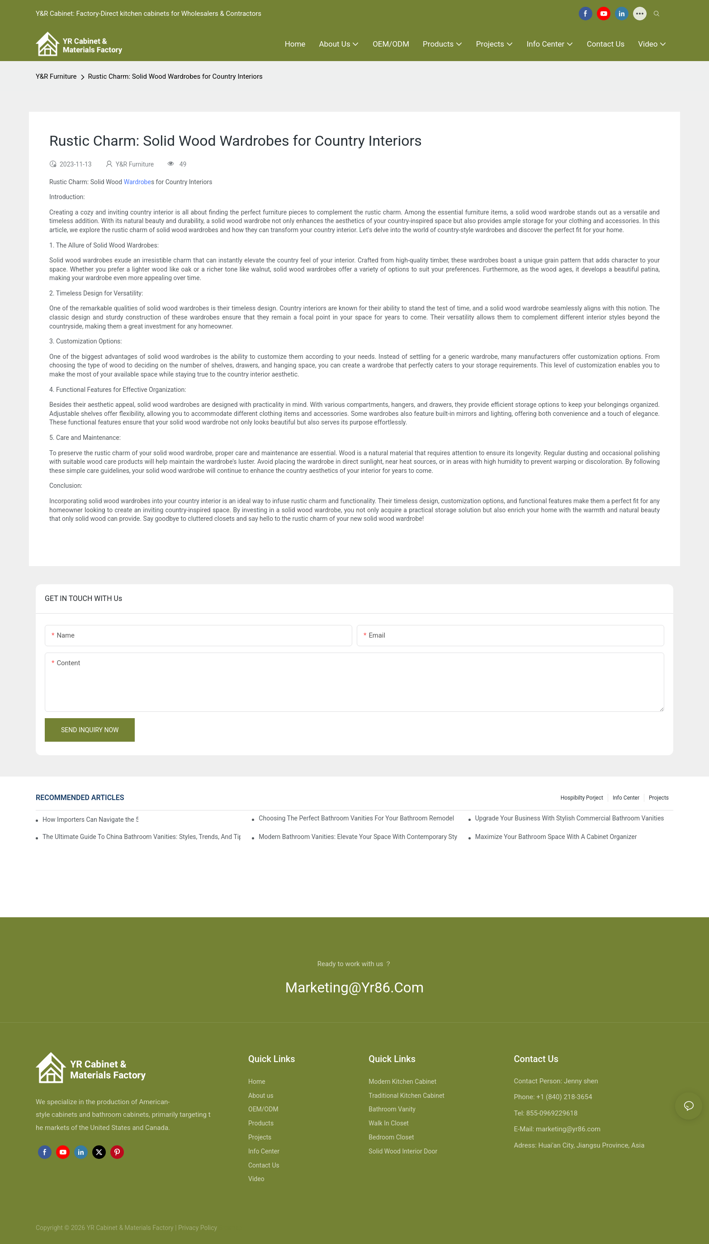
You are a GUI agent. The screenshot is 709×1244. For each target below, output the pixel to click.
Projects (659, 798)
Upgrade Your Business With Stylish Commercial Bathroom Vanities (569, 818)
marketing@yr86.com (354, 987)
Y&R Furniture (56, 76)
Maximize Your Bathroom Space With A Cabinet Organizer (556, 836)
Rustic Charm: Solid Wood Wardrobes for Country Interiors (175, 76)
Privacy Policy (197, 1227)
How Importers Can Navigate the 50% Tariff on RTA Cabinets (90, 819)
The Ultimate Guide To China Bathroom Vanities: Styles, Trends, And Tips (142, 836)
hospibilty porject (582, 798)
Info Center (626, 798)
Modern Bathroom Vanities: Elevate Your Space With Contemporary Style (358, 836)
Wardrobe (137, 182)
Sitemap (229, 1227)
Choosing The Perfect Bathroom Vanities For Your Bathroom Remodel (356, 818)
